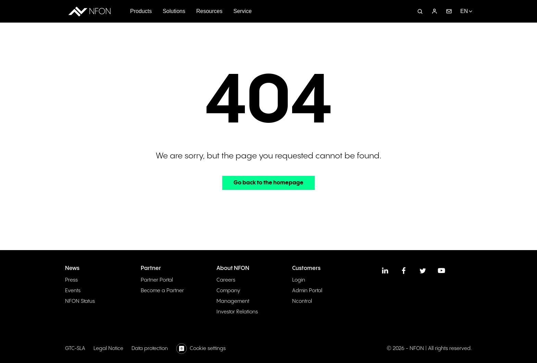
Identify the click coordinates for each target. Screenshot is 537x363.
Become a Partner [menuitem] (162, 290)
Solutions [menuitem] (174, 11)
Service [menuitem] (242, 11)
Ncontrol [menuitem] (302, 301)
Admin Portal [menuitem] (307, 290)
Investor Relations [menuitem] (237, 311)
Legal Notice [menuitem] (108, 348)
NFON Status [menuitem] (80, 301)
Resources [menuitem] (209, 11)
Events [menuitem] (72, 290)
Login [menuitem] (298, 280)
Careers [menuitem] (225, 280)
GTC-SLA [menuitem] (75, 348)
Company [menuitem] (228, 290)
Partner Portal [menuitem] (157, 280)
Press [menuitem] (71, 280)
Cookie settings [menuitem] (208, 348)
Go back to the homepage (268, 183)
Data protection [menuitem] (150, 348)
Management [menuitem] (232, 301)
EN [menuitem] (464, 11)
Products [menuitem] (141, 11)
